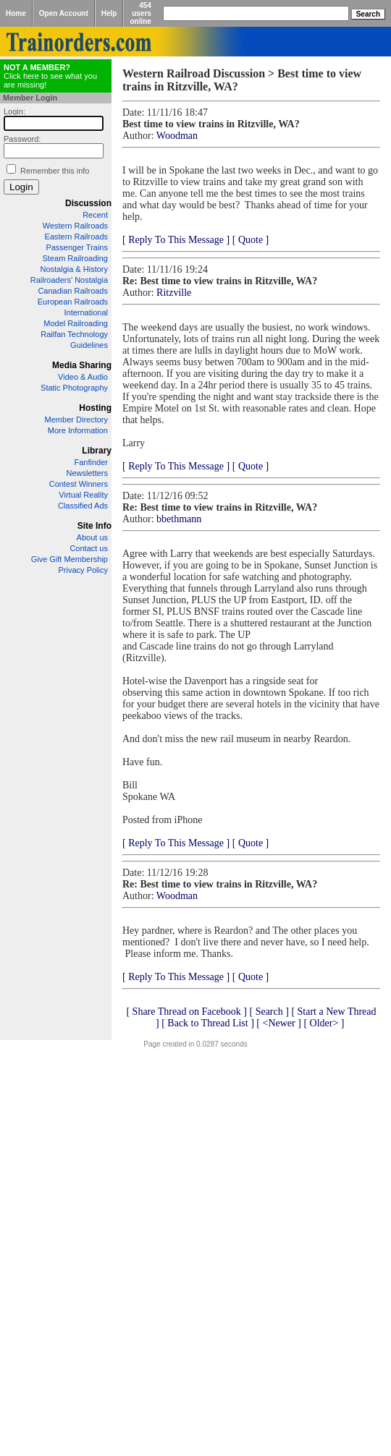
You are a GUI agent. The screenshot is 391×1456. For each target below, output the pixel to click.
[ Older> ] (323, 1023)
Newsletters (87, 473)
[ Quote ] (250, 239)
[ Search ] (268, 1011)
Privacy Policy (83, 570)
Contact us (89, 548)
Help (109, 13)
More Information (78, 430)
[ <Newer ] (278, 1023)
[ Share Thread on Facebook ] (186, 1011)
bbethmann (178, 519)
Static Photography (74, 387)
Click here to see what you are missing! (50, 76)
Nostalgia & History (74, 269)
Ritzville (173, 292)
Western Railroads (75, 225)
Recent (95, 214)
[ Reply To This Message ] (176, 239)
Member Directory (76, 419)
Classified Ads (83, 505)
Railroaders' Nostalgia (69, 280)
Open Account (63, 13)
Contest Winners (78, 484)
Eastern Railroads (76, 236)
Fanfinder (91, 462)
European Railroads (73, 301)
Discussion (88, 203)
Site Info (94, 526)
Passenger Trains (77, 247)
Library (97, 451)
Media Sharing (82, 365)
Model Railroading (75, 323)
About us (92, 537)
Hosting (95, 408)
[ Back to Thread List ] (207, 1023)
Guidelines (89, 345)
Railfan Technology (74, 334)
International (86, 312)
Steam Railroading (76, 258)
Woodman (177, 135)
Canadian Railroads (73, 290)
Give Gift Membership (69, 559)
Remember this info (54, 170)
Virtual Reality (83, 494)
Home (16, 13)
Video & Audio (83, 376)
